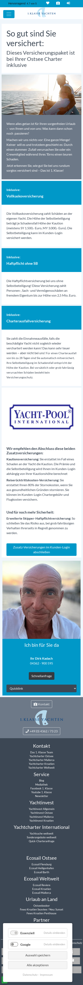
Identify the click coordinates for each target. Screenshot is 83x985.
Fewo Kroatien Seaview (34, 909)
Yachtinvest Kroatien (41, 820)
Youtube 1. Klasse (41, 792)
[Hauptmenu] (9, 14)
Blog (41, 780)
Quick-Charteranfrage (41, 841)
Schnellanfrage (41, 676)
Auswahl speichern (37, 955)
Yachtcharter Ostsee (41, 756)
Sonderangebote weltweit (41, 837)
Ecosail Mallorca (41, 892)
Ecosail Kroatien (41, 889)
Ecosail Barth (41, 872)
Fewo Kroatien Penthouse (41, 913)
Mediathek (41, 784)
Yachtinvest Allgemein (41, 809)
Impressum (46, 974)
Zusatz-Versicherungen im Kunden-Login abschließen (41, 549)
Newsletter (41, 796)
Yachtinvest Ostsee (41, 812)
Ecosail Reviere (41, 885)
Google (25, 944)
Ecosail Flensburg (42, 864)
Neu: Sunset (56, 909)
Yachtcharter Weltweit (41, 767)
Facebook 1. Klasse (41, 788)
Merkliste (47, 3)
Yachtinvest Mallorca (41, 816)
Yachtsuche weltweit (41, 833)
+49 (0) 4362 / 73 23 (42, 731)
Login (68, 3)
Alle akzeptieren (38, 965)
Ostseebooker (41, 905)
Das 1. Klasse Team (41, 752)
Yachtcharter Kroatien (41, 763)
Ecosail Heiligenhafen (41, 868)
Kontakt (57, 3)
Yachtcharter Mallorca (41, 760)
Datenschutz (74, 943)
